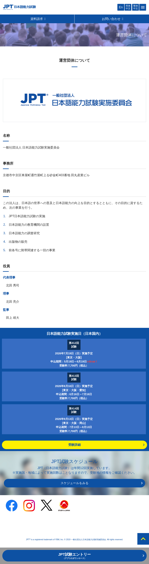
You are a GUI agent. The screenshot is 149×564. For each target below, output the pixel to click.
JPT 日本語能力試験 (19, 7)
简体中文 (128, 7)
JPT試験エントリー (74, 555)
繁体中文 (135, 7)
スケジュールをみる (74, 483)
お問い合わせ (113, 19)
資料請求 (38, 19)
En (121, 7)
